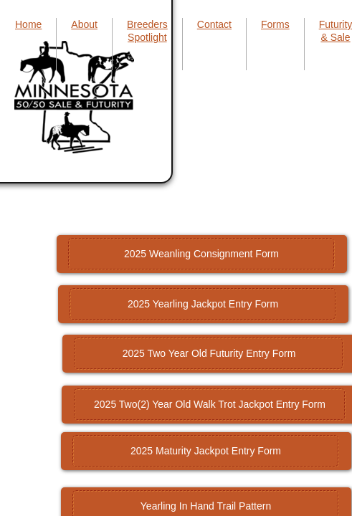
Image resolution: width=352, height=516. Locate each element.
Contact (214, 24)
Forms (275, 24)
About (84, 24)
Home (28, 24)
